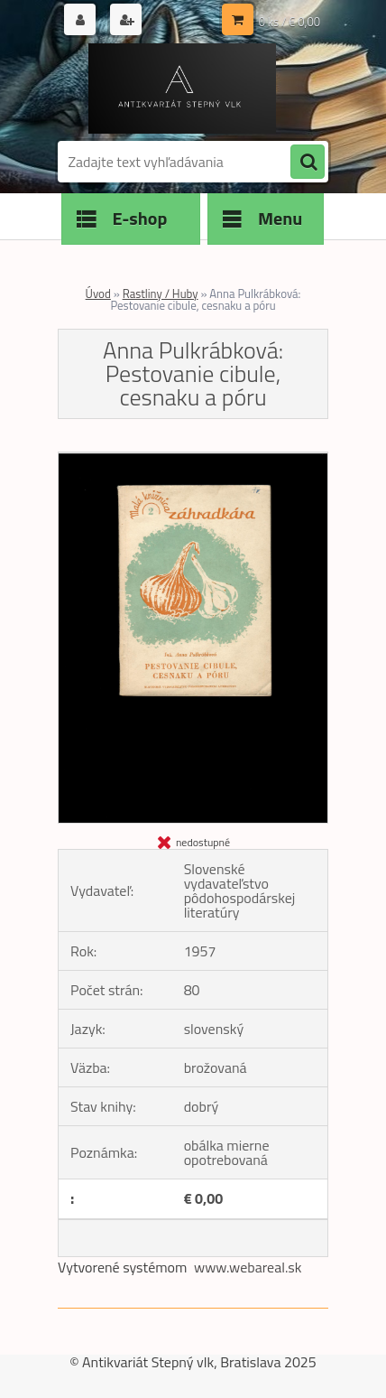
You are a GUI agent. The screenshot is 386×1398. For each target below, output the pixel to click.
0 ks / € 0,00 (289, 22)
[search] (307, 162)
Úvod (98, 293)
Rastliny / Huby (160, 293)
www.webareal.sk (248, 1267)
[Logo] (182, 88)
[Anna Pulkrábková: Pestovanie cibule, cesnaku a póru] (193, 460)
